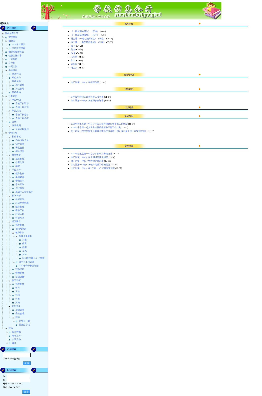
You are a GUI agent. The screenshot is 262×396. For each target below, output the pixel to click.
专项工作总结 (22, 118)
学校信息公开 (11, 33)
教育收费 (16, 155)
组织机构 (16, 92)
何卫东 (74, 67)
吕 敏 (73, 53)
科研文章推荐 (22, 203)
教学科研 (16, 195)
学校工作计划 (22, 103)
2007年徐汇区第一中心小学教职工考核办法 (91, 153)
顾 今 (73, 46)
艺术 (17, 295)
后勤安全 (16, 306)
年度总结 (16, 110)
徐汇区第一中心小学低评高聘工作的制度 (90, 164)
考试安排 (19, 147)
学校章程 (13, 37)
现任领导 (19, 85)
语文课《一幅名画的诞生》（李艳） (88, 38)
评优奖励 (19, 188)
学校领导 (16, 81)
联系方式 (16, 74)
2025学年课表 (18, 48)
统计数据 (16, 332)
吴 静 (73, 49)
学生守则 (19, 184)
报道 (24, 243)
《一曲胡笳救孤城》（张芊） (85, 35)
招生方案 (19, 144)
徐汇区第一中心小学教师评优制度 (87, 161)
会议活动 (16, 339)
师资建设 (16, 221)
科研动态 (19, 217)
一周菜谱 (13, 59)
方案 (24, 240)
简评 (24, 254)
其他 (14, 122)
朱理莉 (74, 57)
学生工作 (16, 169)
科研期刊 (19, 199)
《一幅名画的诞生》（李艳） (85, 31)
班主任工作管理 (26, 262)
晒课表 (12, 41)
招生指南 (19, 151)
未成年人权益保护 (24, 192)
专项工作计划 (22, 107)
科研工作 (19, 214)
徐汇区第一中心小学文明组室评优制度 (89, 157)
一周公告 (13, 66)
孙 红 (73, 60)
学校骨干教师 (25, 236)
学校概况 (13, 70)
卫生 (17, 291)
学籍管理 (19, 177)
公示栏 (12, 63)
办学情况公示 (22, 140)
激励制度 (19, 273)
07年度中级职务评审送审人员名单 (87, 97)
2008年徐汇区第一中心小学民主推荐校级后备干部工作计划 (99, 124)
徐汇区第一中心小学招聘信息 (85, 82)
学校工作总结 (22, 114)
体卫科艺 (16, 280)
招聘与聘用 (20, 228)
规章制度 (19, 158)
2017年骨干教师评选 (29, 265)
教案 (24, 247)
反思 (24, 251)
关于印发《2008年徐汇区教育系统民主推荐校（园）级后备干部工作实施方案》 (109, 131)
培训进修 (19, 276)
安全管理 (19, 313)
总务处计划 (24, 321)
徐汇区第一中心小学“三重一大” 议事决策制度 (93, 168)
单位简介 (16, 77)
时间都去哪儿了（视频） (34, 258)
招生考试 (16, 136)
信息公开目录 (15, 55)
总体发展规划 (22, 129)
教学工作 (19, 210)
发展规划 (16, 125)
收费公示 (19, 162)
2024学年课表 (18, 44)
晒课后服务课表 (16, 51)
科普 (17, 299)
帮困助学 (19, 181)
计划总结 (13, 96)
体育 (17, 287)
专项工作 (16, 335)
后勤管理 (19, 310)
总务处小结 (24, 324)
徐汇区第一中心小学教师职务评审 (87, 100)
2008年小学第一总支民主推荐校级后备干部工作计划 (96, 127)
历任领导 (19, 88)
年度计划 (16, 99)
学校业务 (13, 133)
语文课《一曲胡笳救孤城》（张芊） (88, 42)
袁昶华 (74, 64)
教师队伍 (19, 232)
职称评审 (19, 269)
